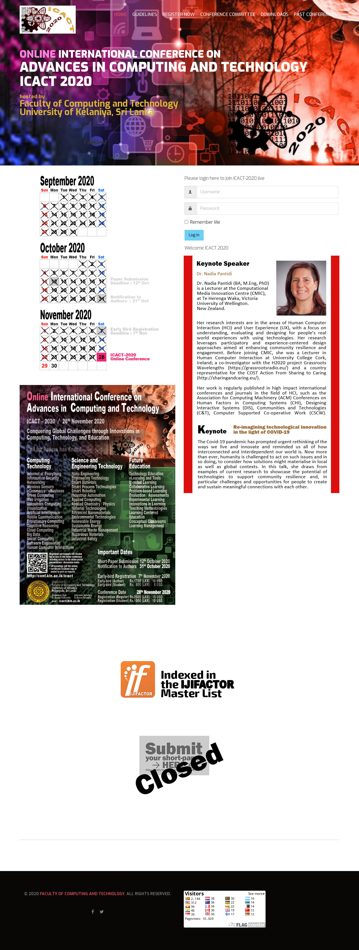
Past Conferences (315, 14)
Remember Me (202, 222)
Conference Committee (227, 14)
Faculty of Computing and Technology (82, 894)
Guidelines (144, 14)
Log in (194, 235)
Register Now (178, 14)
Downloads (274, 14)
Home (120, 14)
